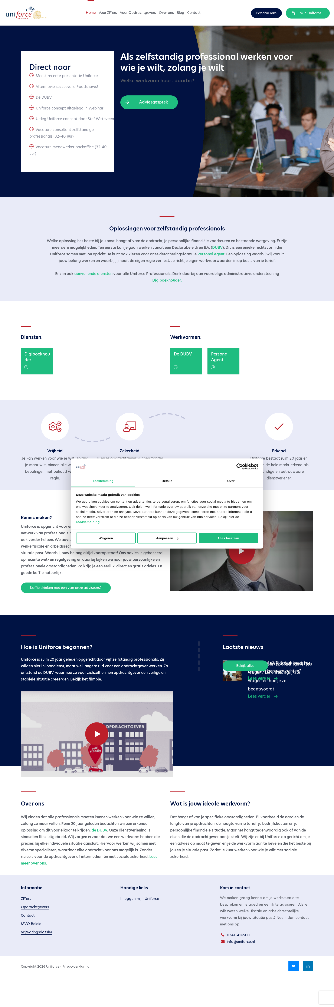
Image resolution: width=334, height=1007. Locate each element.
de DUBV (99, 860)
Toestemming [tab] (103, 480)
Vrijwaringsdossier (36, 962)
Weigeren (106, 538)
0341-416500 (238, 965)
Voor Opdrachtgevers (138, 12)
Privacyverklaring (75, 997)
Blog (180, 12)
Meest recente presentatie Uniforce (67, 75)
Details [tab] (167, 480)
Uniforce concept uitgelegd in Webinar (69, 108)
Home (91, 12)
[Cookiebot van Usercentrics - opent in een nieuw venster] (239, 466)
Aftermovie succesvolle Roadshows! (67, 86)
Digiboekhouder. (167, 280)
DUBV (217, 247)
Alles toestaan (228, 538)
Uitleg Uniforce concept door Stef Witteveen (75, 118)
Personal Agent (211, 254)
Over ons (166, 12)
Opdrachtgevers (35, 937)
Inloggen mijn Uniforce (139, 929)
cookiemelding (88, 522)
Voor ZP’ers (108, 12)
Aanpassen (167, 538)
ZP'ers (26, 929)
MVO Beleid (31, 954)
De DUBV (44, 97)
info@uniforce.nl (241, 972)
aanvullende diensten (93, 273)
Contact (193, 12)
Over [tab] (231, 480)
